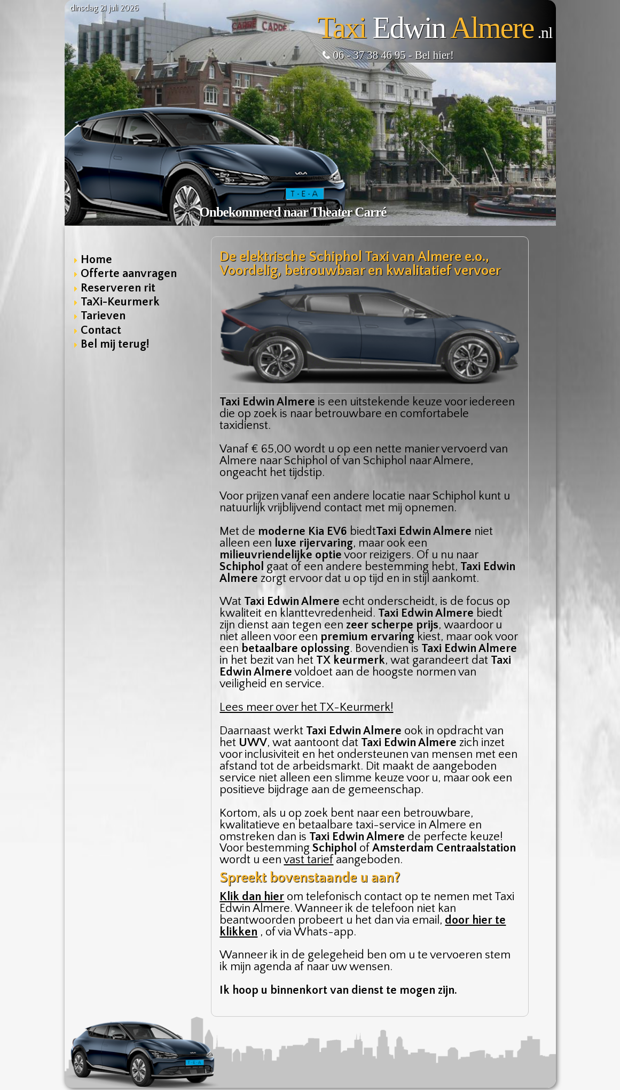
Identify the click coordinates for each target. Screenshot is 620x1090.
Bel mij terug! (115, 344)
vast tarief (308, 859)
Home (96, 259)
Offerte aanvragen (129, 273)
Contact (101, 330)
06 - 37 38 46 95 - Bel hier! (388, 55)
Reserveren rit (118, 288)
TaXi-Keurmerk (120, 302)
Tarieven (103, 316)
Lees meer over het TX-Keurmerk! (306, 707)
